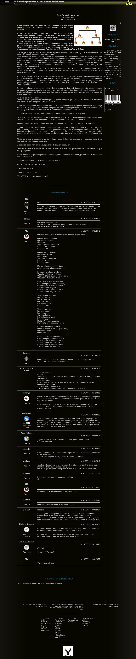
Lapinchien (26, 413)
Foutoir (43, 629)
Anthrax (26, 461)
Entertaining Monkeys (86, 622)
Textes (61, 618)
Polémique (116, 39)
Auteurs (57, 637)
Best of (57, 629)
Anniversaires (59, 634)
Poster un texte (60, 620)
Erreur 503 (45, 630)
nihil (26, 199)
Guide (43, 620)
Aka (26, 231)
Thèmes (107, 39)
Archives (58, 632)
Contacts (44, 622)
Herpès (27, 219)
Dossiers (58, 625)
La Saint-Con (45, 623)
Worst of (58, 630)
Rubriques (58, 623)
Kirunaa (26, 353)
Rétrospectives (60, 636)
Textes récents (73, 620)
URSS (70, 622)
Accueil (47, 618)
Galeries (44, 627)
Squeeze (85, 625)
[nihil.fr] (84, 620)
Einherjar (26, 449)
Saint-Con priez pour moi (68, 15)
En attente (58, 622)
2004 (113, 41)
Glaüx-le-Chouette (26, 524)
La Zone (39, 1)
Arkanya (26, 393)
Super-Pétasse (69, 19)
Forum (43, 625)
